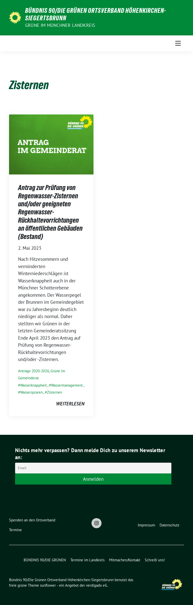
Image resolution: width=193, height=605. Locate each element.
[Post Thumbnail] (51, 144)
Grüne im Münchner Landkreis (60, 25)
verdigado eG (96, 585)
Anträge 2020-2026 (33, 371)
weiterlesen (70, 404)
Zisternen (54, 392)
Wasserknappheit (33, 385)
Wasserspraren (31, 392)
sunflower (48, 585)
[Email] (93, 468)
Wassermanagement (67, 385)
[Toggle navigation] (178, 43)
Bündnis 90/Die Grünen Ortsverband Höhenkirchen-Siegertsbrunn (95, 14)
